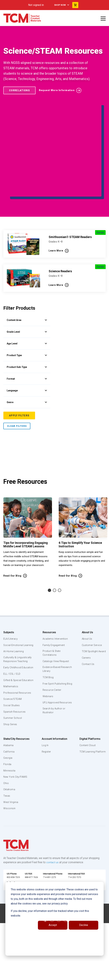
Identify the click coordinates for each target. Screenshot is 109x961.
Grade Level (27, 312)
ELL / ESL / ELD (12, 709)
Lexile (27, 395)
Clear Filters (17, 454)
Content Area (27, 289)
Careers (85, 685)
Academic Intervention (55, 666)
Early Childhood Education (12, 701)
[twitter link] (65, 957)
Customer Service (91, 672)
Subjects (8, 660)
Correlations (19, 90)
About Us (86, 660)
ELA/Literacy (11, 666)
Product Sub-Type (27, 348)
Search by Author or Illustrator (54, 746)
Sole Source (27, 418)
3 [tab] (59, 618)
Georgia (8, 797)
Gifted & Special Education (13, 717)
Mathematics (11, 726)
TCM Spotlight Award (93, 679)
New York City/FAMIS (16, 816)
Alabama (8, 785)
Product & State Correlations (51, 681)
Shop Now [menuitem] (60, 5)
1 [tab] (49, 618)
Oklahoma (9, 829)
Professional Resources (17, 732)
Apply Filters (19, 443)
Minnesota (9, 810)
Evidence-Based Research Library (52, 697)
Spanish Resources (15, 751)
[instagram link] (58, 957)
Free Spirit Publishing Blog (54, 714)
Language (27, 371)
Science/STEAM (13, 738)
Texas (7, 835)
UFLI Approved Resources (51, 736)
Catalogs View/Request (56, 689)
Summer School (13, 757)
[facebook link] (45, 957)
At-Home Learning (14, 683)
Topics (27, 301)
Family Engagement (53, 672)
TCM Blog (47, 705)
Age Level (27, 324)
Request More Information (57, 90)
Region (27, 430)
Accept (53, 925)
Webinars (47, 728)
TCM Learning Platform (92, 791)
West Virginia (11, 841)
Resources (48, 660)
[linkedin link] (51, 957)
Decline (83, 925)
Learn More (56, 220)
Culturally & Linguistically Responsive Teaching (18, 691)
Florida (7, 804)
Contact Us (87, 691)
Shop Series (10, 764)
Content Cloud (87, 785)
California (9, 791)
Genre (27, 383)
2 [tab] (54, 618)
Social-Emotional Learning (13, 674)
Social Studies (12, 745)
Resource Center (52, 722)
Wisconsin (9, 848)
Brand (27, 406)
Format (27, 359)
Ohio (6, 822)
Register (46, 791)
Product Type (27, 336)
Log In (44, 785)
